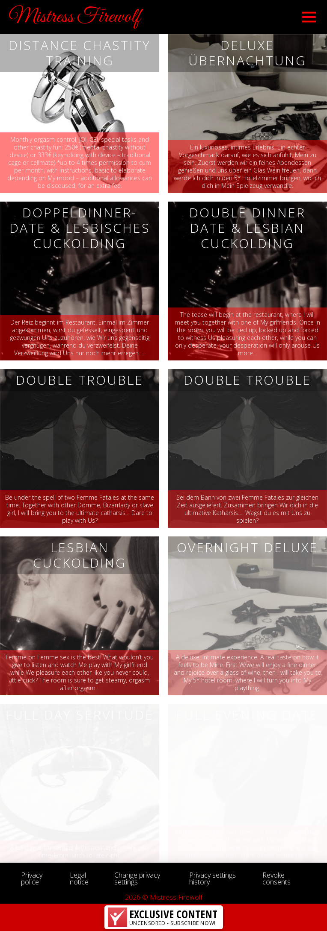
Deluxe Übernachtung (247, 52)
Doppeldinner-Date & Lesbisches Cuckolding (79, 228)
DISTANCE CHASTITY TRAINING (80, 52)
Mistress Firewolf (74, 17)
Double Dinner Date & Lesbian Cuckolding (247, 228)
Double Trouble (79, 380)
